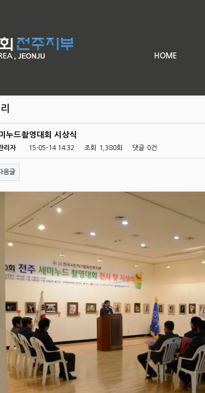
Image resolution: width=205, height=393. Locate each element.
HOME (165, 55)
